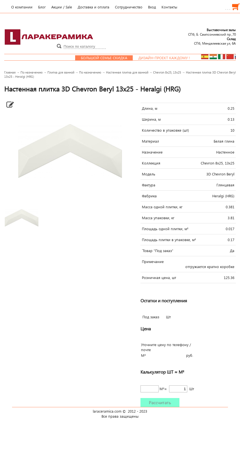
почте (146, 349)
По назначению (31, 72)
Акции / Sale (61, 7)
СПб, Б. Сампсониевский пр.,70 (212, 32)
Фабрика (149, 195)
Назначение (152, 152)
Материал (150, 141)
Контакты (169, 7)
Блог (42, 7)
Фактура (148, 185)
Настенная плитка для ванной (127, 72)
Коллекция (151, 163)
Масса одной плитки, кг (162, 206)
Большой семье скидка (108, 57)
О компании (22, 7)
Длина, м (149, 108)
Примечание (153, 261)
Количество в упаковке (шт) (165, 130)
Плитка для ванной (60, 72)
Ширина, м (151, 119)
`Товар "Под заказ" (157, 250)
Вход (152, 7)
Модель (148, 174)
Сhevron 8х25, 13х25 (167, 72)
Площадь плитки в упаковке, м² (169, 239)
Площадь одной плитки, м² (165, 228)
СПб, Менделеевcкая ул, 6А (215, 40)
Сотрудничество (128, 7)
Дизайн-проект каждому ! (168, 57)
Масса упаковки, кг (158, 217)
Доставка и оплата (93, 7)
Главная (10, 72)
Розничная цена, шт (159, 277)
